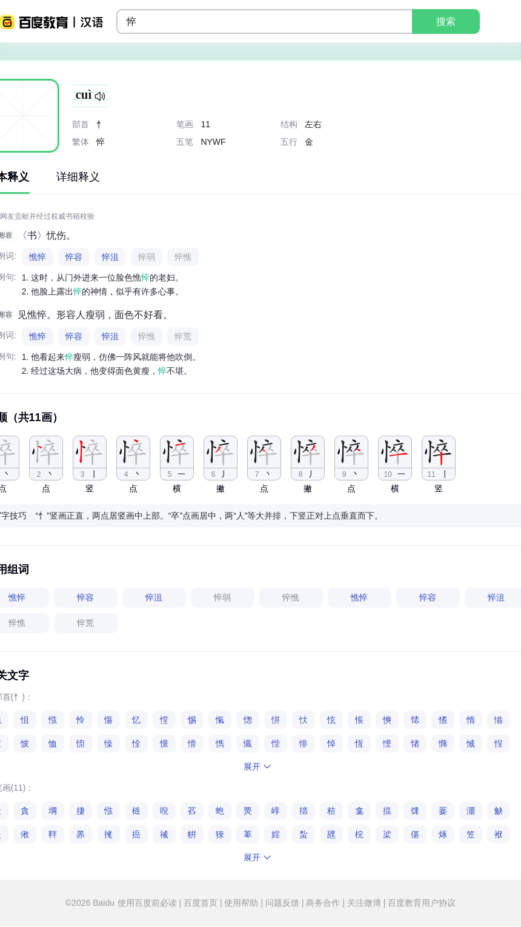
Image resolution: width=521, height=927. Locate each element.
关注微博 (364, 903)
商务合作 (323, 903)
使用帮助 (241, 903)
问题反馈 (282, 903)
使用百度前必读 (148, 903)
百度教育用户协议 (420, 903)
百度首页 (200, 903)
